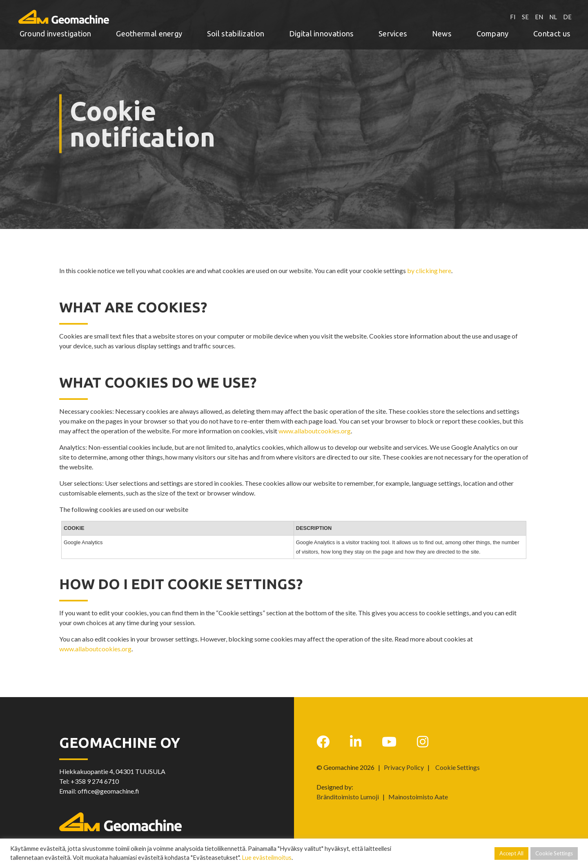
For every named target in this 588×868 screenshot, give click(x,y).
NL (552, 14)
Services (393, 31)
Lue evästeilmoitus (267, 857)
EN (537, 14)
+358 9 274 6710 (95, 781)
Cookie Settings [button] (457, 767)
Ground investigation (55, 31)
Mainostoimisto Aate (418, 797)
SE (523, 14)
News (442, 31)
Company (493, 31)
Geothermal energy (149, 31)
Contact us (551, 31)
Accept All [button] (511, 853)
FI (511, 14)
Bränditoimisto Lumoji (347, 797)
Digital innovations (321, 31)
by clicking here (429, 270)
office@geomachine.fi (108, 791)
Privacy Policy (404, 767)
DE (567, 14)
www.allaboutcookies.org (314, 431)
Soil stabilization (235, 31)
